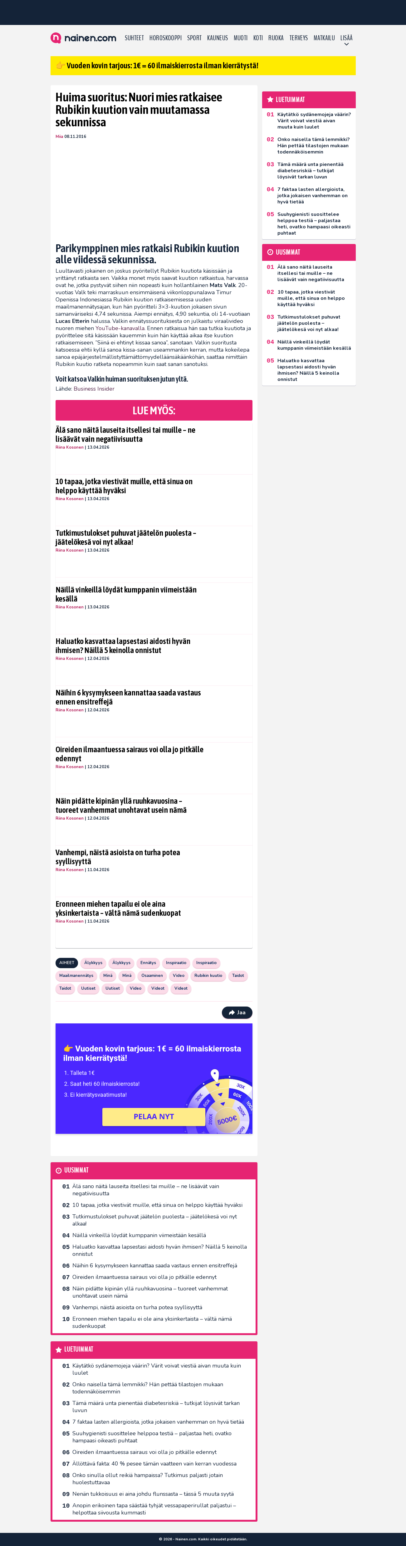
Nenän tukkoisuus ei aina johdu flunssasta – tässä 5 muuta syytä (153, 1494)
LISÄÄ (346, 38)
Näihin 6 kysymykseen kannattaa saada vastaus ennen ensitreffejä (128, 697)
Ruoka (276, 38)
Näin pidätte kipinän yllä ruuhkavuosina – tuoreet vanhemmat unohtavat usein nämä (121, 805)
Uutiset (88, 988)
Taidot (238, 975)
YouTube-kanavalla (119, 328)
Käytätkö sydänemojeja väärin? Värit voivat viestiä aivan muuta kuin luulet (156, 1369)
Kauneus (217, 38)
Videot (157, 988)
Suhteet (134, 38)
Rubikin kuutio (208, 975)
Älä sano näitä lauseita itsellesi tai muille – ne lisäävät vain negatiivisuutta (125, 434)
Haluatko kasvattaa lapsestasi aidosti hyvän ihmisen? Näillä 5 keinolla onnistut (123, 645)
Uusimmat (76, 1170)
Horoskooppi (165, 38)
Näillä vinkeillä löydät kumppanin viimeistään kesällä (126, 594)
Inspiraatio (176, 963)
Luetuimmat (78, 1349)
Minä (107, 975)
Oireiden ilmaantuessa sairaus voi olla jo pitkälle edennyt (129, 754)
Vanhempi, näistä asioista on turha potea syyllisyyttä (118, 857)
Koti (258, 38)
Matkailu (324, 38)
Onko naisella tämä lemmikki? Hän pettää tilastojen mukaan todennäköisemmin (147, 1388)
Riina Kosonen (70, 447)
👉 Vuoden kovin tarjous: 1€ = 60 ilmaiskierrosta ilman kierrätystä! (157, 65)
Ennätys (148, 963)
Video (178, 975)
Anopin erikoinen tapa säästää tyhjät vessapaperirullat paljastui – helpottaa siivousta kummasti (154, 1509)
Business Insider (94, 389)
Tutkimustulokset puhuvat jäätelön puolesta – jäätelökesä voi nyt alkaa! (126, 537)
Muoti (241, 38)
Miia (59, 136)
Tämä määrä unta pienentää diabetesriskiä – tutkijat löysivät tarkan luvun (156, 1406)
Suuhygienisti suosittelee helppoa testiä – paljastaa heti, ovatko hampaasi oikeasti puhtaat (152, 1437)
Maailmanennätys (76, 975)
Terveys (299, 38)
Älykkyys (93, 963)
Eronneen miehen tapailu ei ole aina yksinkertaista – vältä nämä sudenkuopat (118, 908)
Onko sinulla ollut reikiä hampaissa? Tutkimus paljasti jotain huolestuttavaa (147, 1478)
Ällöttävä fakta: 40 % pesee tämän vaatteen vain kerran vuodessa (154, 1463)
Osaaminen (152, 975)
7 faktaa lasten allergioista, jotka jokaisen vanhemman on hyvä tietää (158, 1422)
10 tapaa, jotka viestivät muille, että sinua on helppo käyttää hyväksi (124, 486)
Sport (194, 38)
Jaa (237, 1012)
